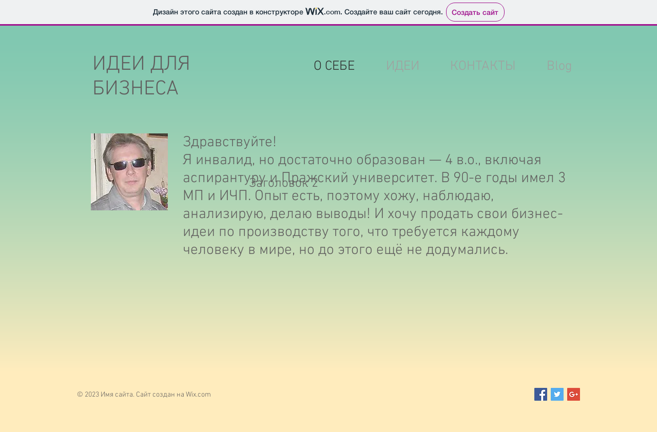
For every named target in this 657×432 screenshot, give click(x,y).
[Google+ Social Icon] (573, 394)
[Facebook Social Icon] (540, 394)
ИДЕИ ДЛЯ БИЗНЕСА (141, 77)
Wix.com (198, 394)
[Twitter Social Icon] (557, 394)
